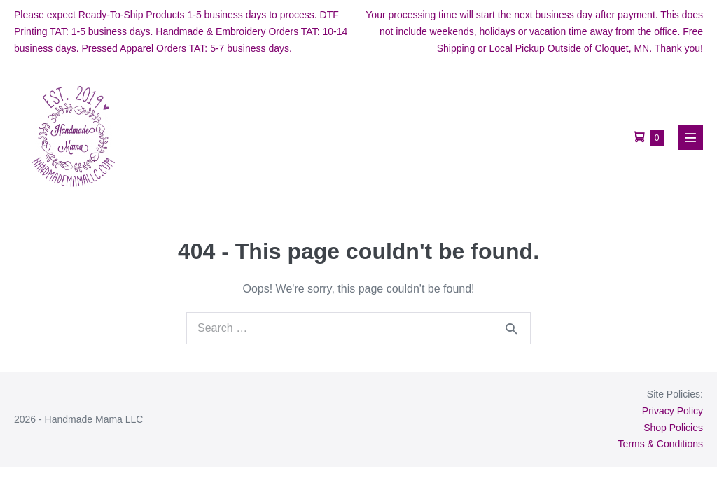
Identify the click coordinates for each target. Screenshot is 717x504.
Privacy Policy (672, 410)
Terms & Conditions (660, 443)
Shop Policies (673, 427)
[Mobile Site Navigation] (690, 137)
